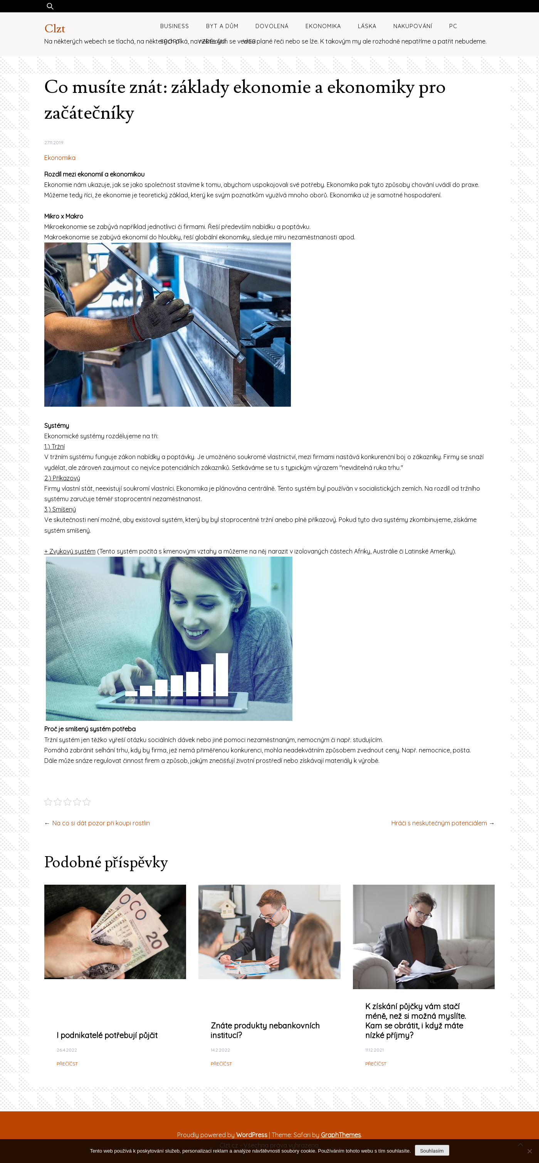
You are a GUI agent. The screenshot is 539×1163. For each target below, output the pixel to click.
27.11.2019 (54, 142)
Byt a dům (222, 26)
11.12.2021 (374, 1050)
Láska (367, 26)
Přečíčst (67, 1064)
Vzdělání (212, 41)
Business (174, 26)
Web (249, 41)
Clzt (54, 28)
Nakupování (412, 26)
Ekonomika (323, 26)
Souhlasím (432, 1151)
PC (453, 26)
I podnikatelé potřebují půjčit (107, 1035)
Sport (170, 41)
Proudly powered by (223, 1135)
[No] (529, 1151)
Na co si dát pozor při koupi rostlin (101, 823)
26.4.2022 (67, 1050)
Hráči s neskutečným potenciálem (439, 823)
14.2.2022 (220, 1050)
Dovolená (272, 26)
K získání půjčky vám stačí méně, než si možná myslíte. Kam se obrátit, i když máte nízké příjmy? (415, 1020)
